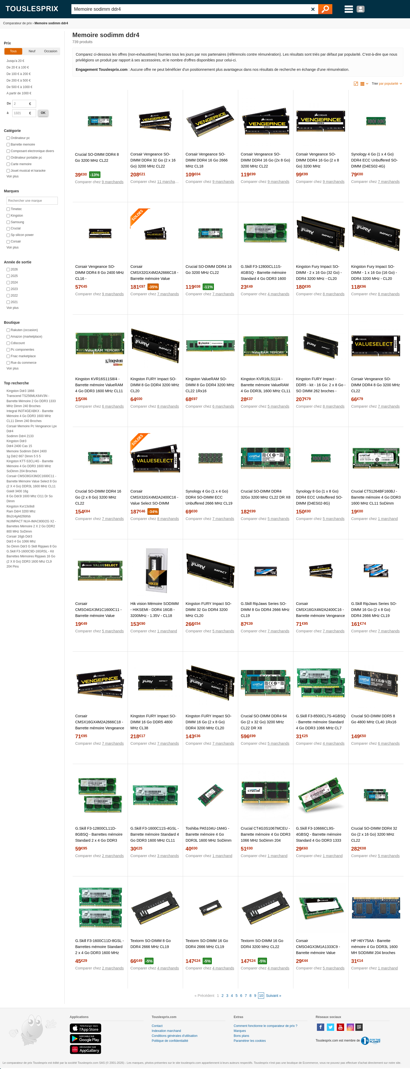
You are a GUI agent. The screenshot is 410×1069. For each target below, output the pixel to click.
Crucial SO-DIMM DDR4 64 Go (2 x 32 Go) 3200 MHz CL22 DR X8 (264, 722)
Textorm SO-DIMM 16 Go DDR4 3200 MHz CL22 (262, 944)
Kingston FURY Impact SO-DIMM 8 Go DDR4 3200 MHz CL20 (154, 385)
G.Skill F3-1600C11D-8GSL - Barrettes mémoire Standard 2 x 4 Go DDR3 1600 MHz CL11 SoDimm (99, 950)
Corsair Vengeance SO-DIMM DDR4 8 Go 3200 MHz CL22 (375, 385)
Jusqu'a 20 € (15, 61)
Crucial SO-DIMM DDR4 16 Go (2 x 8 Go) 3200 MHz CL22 (98, 497)
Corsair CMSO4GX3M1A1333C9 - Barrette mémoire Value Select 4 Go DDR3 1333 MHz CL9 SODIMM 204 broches (320, 953)
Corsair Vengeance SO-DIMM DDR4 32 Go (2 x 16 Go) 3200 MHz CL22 (153, 160)
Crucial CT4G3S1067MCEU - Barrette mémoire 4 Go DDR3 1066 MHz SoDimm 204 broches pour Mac (266, 837)
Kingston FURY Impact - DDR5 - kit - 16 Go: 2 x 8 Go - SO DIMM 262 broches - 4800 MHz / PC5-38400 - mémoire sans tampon (321, 391)
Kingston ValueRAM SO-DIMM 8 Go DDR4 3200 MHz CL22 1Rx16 (210, 385)
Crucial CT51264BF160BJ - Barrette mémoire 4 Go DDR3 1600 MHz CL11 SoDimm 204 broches (376, 500)
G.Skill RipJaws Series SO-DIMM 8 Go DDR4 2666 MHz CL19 (265, 610)
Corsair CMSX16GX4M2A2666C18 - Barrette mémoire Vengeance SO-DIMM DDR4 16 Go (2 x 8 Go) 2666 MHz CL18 (99, 728)
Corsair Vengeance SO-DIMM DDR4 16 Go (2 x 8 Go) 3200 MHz (317, 160)
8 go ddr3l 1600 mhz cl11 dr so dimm (30, 498)
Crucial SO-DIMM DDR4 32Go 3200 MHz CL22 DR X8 (266, 494)
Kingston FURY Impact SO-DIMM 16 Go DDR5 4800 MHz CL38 (153, 722)
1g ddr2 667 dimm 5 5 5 (24, 456)
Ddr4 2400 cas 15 (19, 446)
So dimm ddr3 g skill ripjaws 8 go (31, 546)
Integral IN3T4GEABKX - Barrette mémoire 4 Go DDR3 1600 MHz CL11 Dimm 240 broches (30, 416)
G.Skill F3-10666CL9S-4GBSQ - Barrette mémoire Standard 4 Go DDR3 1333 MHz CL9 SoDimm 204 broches (318, 840)
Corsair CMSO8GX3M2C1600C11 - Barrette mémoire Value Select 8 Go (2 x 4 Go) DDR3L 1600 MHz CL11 (32, 481)
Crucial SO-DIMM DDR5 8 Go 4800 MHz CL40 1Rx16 (373, 719)
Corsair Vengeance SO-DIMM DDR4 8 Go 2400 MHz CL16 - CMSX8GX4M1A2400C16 (99, 275)
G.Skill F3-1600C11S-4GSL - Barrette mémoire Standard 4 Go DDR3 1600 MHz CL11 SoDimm (154, 837)
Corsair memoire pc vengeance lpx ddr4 (32, 428)
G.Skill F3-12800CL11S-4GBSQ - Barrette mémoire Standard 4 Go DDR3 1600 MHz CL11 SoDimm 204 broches (263, 278)
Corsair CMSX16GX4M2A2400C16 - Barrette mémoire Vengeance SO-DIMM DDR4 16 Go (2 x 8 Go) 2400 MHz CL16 (320, 616)
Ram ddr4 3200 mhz (21, 511)
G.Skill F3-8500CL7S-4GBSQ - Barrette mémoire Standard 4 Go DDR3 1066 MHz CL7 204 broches (321, 725)
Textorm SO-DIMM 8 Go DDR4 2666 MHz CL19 (150, 944)
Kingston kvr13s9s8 (21, 506)
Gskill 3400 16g (17, 491)
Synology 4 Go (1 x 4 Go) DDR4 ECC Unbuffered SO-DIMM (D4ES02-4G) (374, 160)
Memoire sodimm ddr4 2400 (27, 451)
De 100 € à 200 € (19, 74)
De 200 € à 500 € (19, 80)
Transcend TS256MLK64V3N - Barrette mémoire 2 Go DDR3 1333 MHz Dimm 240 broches (31, 401)
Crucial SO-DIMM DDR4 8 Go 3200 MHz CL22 (97, 157)
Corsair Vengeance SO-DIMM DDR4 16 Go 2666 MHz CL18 (207, 160)
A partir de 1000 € (19, 93)
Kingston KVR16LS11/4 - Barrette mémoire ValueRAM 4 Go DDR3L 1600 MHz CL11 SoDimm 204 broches (266, 388)
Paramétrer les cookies (250, 1041)
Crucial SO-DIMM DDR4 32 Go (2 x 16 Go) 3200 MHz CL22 (374, 834)
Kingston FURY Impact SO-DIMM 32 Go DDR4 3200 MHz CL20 (208, 610)
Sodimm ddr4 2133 (20, 436)
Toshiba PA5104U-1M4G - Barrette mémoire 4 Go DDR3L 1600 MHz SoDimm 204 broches (208, 837)
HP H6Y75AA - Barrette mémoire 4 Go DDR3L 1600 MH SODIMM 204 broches (374, 947)
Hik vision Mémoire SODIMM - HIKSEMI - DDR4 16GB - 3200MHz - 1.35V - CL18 (154, 610)
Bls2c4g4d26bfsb (19, 516)
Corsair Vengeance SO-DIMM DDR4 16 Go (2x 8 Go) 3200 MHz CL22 (265, 160)
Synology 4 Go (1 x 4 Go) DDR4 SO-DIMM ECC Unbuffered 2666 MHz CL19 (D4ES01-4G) (209, 500)
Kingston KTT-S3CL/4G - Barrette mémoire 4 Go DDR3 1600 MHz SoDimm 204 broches (30, 466)
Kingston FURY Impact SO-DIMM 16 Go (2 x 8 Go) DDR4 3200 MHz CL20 (208, 722)
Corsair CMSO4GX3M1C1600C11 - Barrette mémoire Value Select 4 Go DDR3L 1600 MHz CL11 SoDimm (98, 616)
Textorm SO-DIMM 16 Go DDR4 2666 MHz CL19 (207, 944)
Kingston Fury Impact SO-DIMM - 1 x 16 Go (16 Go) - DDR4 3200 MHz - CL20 (374, 272)
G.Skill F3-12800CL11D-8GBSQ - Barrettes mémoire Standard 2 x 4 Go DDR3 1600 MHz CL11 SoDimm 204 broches (99, 840)
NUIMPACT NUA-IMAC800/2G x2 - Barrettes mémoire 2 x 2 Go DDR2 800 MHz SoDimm (31, 526)
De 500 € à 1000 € (19, 87)
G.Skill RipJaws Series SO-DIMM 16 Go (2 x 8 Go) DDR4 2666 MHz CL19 (374, 610)
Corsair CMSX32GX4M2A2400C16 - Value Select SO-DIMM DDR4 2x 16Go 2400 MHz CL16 (154, 503)
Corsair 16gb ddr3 (19, 536)
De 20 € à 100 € (18, 67)
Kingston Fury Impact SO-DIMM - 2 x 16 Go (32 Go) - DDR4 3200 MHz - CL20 (319, 272)
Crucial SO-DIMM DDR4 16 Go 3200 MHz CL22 (209, 269)
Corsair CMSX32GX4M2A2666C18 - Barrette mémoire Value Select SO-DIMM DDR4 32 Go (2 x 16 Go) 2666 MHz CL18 (154, 281)
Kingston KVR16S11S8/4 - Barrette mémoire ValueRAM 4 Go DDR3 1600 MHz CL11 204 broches (99, 388)
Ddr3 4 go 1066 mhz (21, 541)
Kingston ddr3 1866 (20, 391)
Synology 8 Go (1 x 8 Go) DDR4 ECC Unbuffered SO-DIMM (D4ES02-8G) (319, 497)
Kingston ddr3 (16, 441)
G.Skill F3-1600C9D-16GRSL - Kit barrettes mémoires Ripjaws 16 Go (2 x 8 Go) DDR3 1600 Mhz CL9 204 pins (31, 559)
